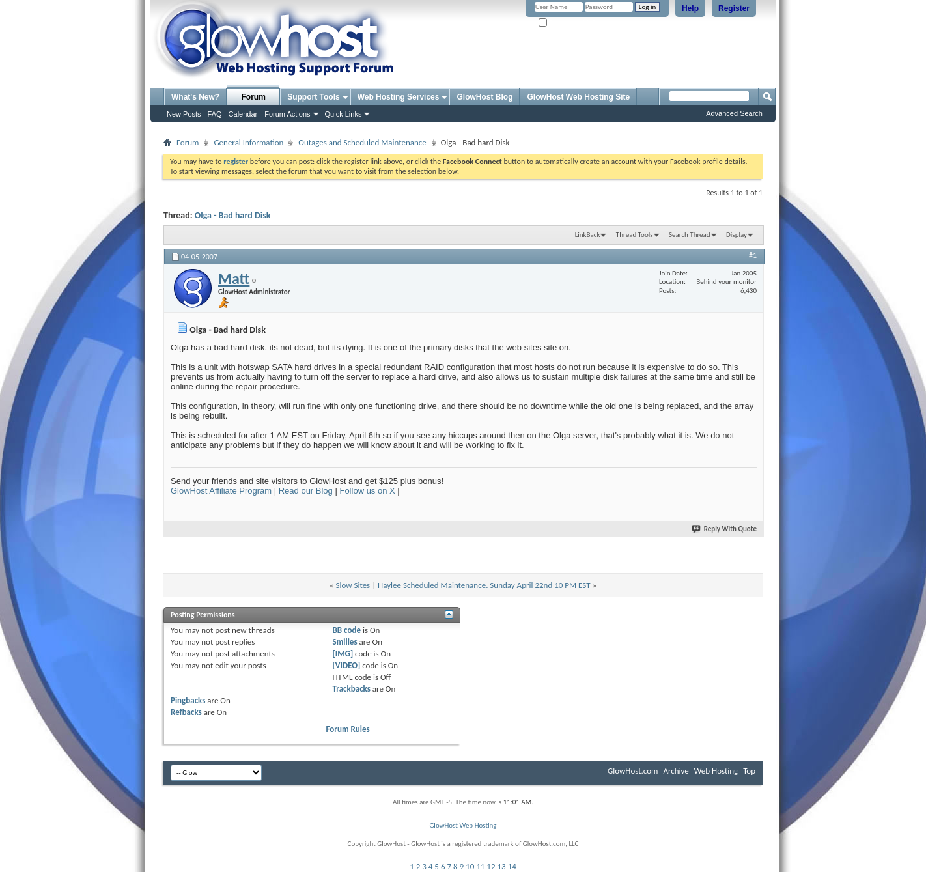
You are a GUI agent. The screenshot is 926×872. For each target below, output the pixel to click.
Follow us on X (367, 491)
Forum (254, 97)
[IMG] (343, 653)
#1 (753, 255)
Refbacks (186, 712)
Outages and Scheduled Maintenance (362, 142)
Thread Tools (634, 235)
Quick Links (343, 114)
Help (690, 8)
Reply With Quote (725, 529)
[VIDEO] (347, 665)
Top (749, 771)
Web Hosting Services (399, 97)
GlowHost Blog (484, 97)
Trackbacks (352, 689)
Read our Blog (306, 491)
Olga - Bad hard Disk (233, 215)
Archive (675, 771)
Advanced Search (734, 113)
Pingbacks (188, 700)
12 (490, 866)
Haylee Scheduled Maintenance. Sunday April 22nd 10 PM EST (484, 585)
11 (480, 866)
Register (734, 8)
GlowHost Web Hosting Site (578, 97)
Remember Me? (567, 23)
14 (512, 866)
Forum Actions (287, 114)
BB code (347, 630)
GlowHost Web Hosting (462, 825)
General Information (248, 142)
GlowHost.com (633, 771)
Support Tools (313, 97)
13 (502, 866)
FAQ (215, 114)
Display (736, 235)
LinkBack (587, 235)
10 (470, 866)
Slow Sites (352, 585)
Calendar (243, 114)
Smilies (345, 642)
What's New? (195, 97)
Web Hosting (716, 771)
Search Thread (689, 235)
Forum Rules (348, 729)
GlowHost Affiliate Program (221, 491)
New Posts (184, 114)
